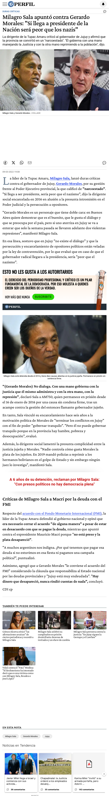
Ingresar (95, 4)
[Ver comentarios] (104, 12)
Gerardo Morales (30, 736)
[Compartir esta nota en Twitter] (13, 163)
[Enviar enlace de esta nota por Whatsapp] (21, 163)
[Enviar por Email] (29, 163)
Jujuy (47, 736)
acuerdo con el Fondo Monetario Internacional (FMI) (62, 513)
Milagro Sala (10, 736)
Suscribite (43, 296)
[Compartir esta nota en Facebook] (5, 163)
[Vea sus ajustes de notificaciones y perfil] (103, 4)
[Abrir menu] (4, 4)
